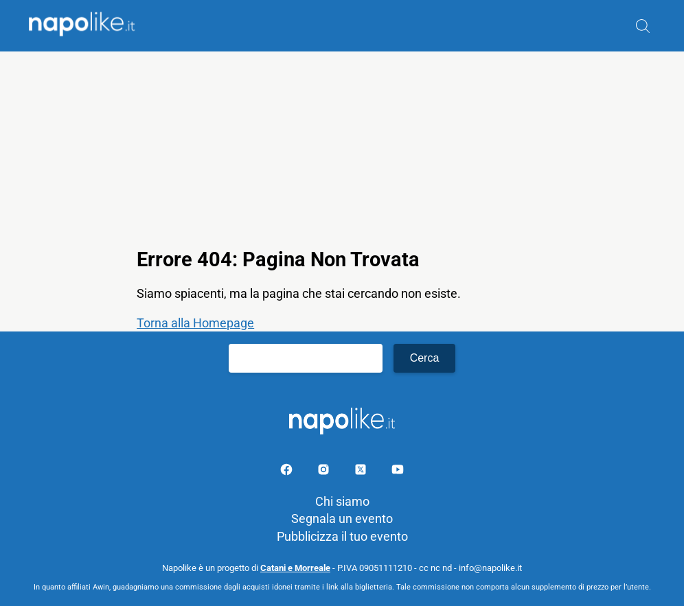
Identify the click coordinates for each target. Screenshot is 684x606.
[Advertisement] (342, 147)
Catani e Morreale (295, 568)
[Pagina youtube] (397, 472)
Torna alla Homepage (195, 323)
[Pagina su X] (361, 472)
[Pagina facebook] (287, 472)
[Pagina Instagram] (324, 472)
